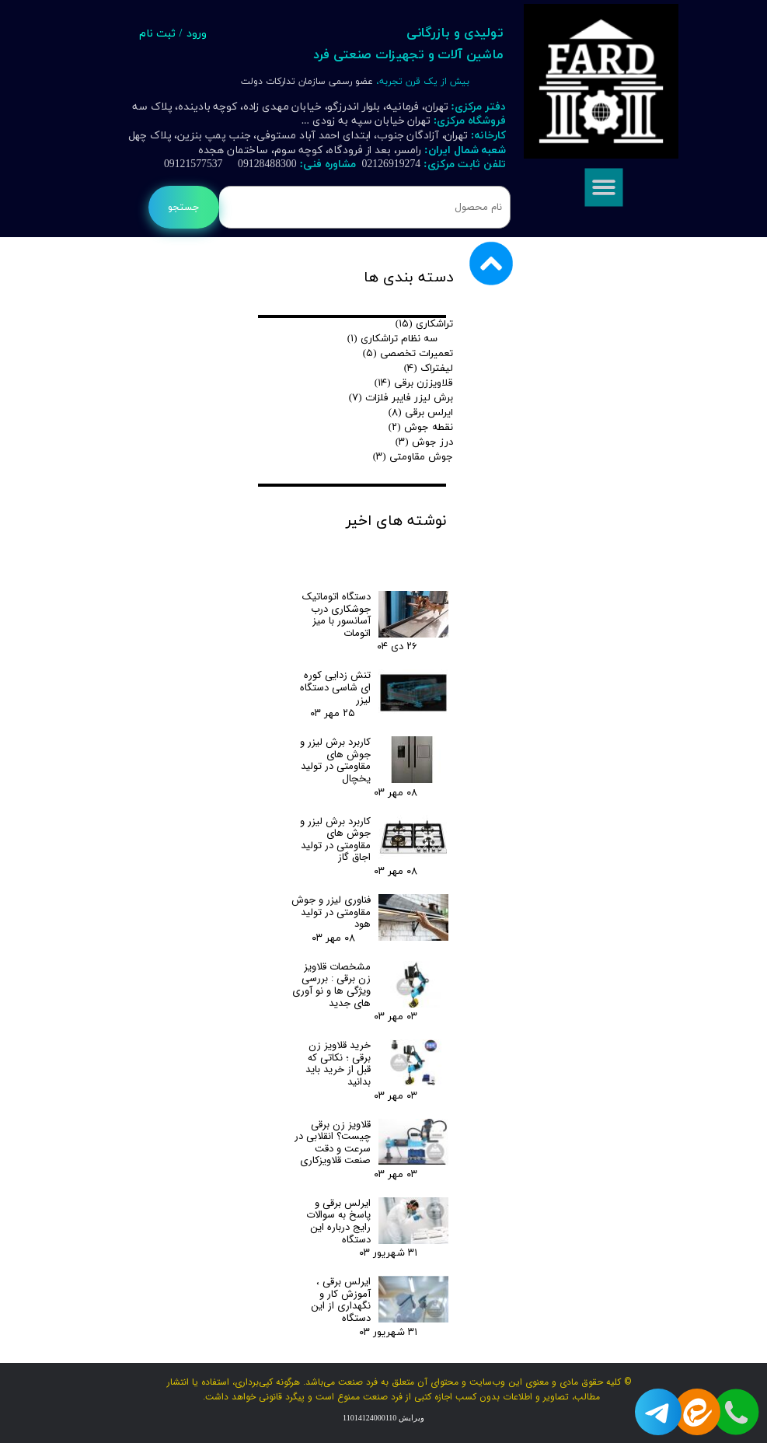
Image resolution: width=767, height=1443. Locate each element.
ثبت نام (157, 33)
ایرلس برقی (421, 413)
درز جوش (425, 442)
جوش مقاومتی (413, 457)
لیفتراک (429, 369)
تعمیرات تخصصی (408, 354)
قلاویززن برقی (414, 383)
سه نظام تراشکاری (392, 339)
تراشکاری (425, 324)
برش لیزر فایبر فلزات (401, 398)
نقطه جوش (421, 428)
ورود (197, 33)
